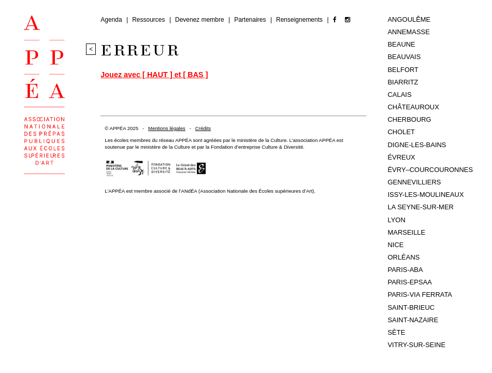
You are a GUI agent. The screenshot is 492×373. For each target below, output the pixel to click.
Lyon (396, 220)
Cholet (401, 132)
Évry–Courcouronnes (430, 170)
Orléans (403, 257)
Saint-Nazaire (412, 320)
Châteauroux (413, 107)
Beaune (401, 44)
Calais (399, 94)
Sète (396, 332)
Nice (395, 245)
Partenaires (251, 19)
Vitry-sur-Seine (416, 345)
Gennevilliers (414, 182)
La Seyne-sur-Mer (420, 207)
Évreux (401, 157)
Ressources (149, 19)
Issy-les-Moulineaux (425, 194)
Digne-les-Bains (416, 145)
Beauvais (404, 57)
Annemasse (408, 32)
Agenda (112, 19)
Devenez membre (200, 19)
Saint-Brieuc (411, 307)
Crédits (203, 128)
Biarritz (402, 82)
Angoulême (408, 19)
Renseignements (300, 19)
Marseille (406, 232)
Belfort (402, 70)
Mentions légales (166, 128)
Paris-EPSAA (409, 282)
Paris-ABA (405, 270)
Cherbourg (409, 119)
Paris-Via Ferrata (419, 294)
